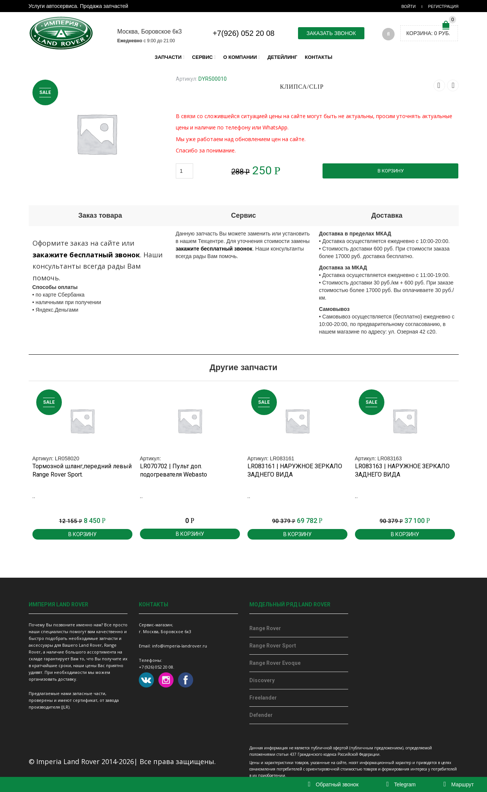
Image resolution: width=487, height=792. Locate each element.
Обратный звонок (333, 784)
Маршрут (459, 784)
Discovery (262, 680)
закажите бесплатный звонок (86, 254)
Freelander (263, 698)
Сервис (202, 57)
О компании (240, 57)
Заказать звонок (331, 33)
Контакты (318, 57)
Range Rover (265, 628)
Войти (408, 6)
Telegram (401, 784)
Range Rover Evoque (275, 663)
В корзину (391, 171)
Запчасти (168, 57)
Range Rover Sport (272, 646)
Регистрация (443, 6)
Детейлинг (282, 57)
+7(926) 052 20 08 (244, 33)
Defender (261, 715)
